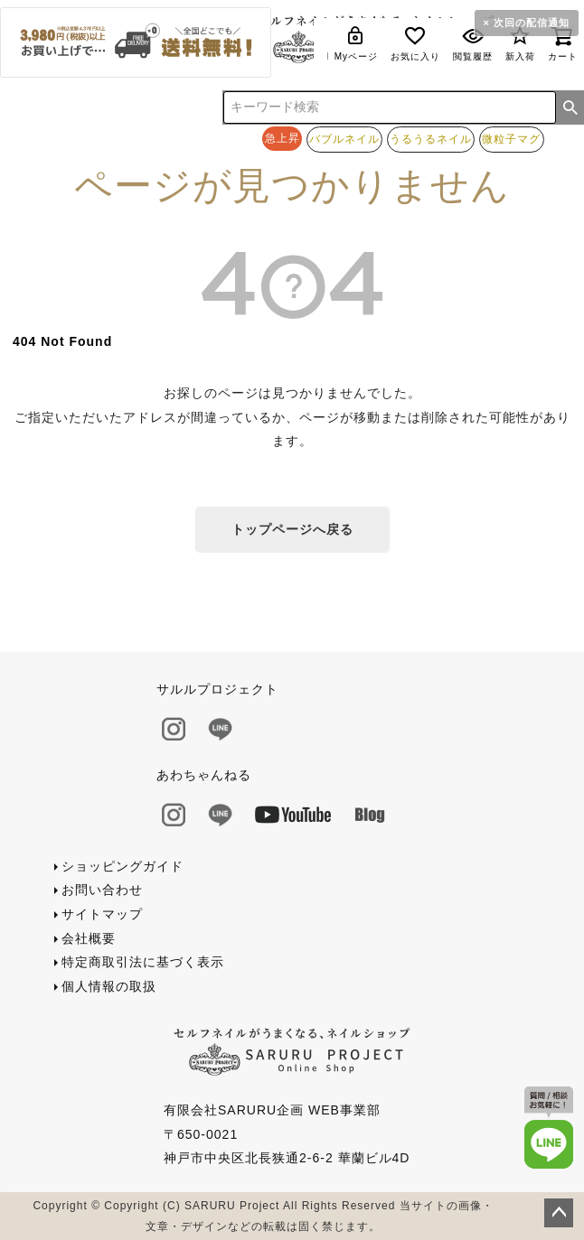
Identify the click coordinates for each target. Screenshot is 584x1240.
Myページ (356, 42)
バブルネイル (344, 139)
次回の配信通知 (532, 22)
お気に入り (415, 42)
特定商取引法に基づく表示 (142, 962)
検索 (570, 107)
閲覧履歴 (473, 42)
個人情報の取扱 (108, 986)
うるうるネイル (431, 139)
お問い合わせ (102, 889)
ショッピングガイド (122, 866)
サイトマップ (102, 914)
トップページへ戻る (292, 529)
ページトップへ (558, 1212)
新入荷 (520, 42)
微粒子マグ (511, 139)
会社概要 (88, 938)
